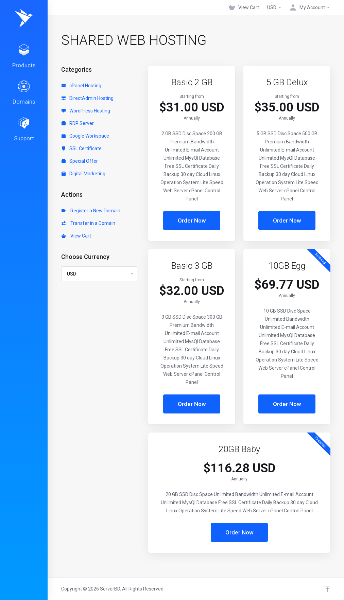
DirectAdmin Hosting (88, 98)
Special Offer (80, 161)
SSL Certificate (82, 148)
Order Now (192, 220)
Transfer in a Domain (88, 223)
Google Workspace (85, 136)
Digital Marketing (83, 173)
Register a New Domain (91, 210)
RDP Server (78, 123)
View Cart (76, 236)
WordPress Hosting (86, 110)
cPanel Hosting (81, 85)
